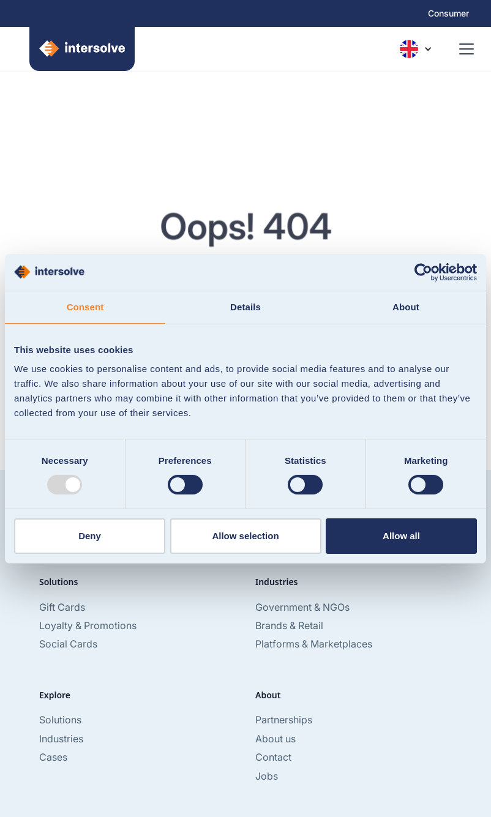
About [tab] (405, 306)
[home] (75, 49)
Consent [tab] (85, 306)
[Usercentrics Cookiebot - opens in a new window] (423, 272)
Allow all (401, 536)
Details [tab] (245, 306)
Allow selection (245, 536)
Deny (89, 536)
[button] (415, 49)
